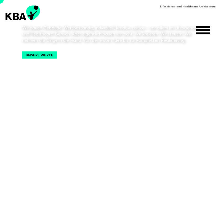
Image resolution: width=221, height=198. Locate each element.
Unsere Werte (39, 55)
